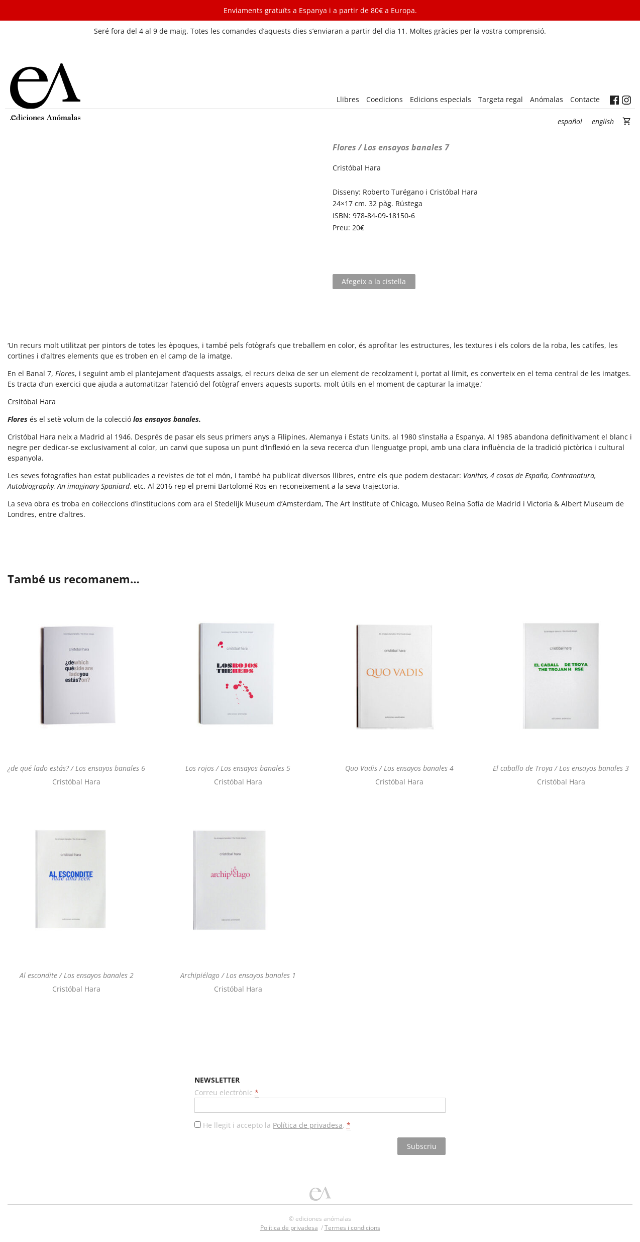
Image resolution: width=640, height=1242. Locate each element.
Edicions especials (440, 99)
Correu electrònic (226, 1093)
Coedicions (384, 99)
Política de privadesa (308, 1125)
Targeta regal (500, 99)
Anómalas (546, 99)
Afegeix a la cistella (374, 281)
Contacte (585, 99)
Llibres (348, 99)
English (603, 121)
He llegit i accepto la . (277, 1125)
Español (570, 121)
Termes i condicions (352, 1227)
